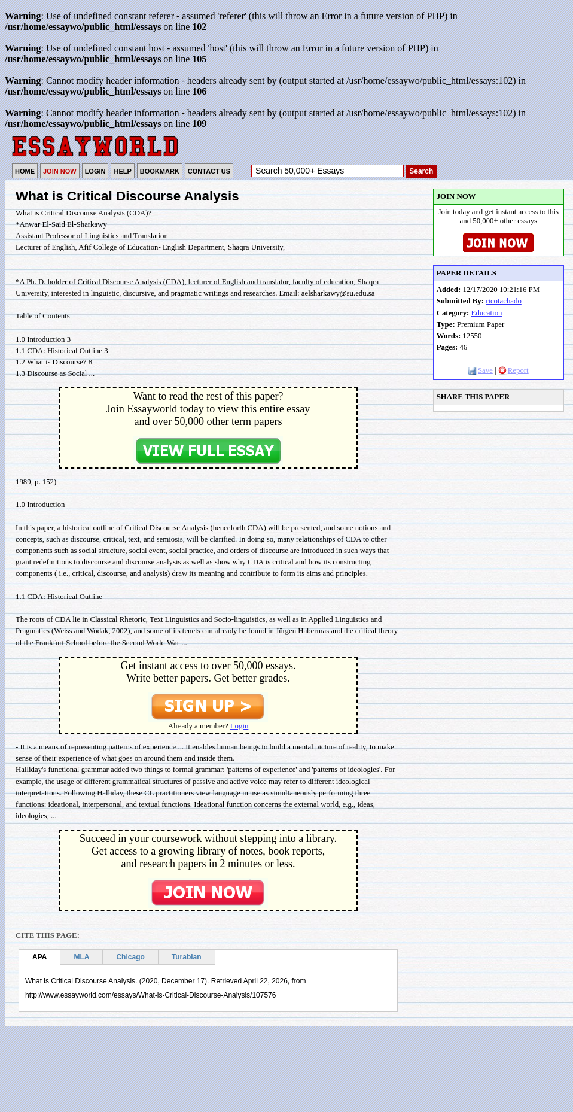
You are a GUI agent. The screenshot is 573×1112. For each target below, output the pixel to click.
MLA (81, 957)
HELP (122, 171)
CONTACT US (209, 171)
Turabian (187, 957)
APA (39, 957)
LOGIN (95, 171)
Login (239, 726)
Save (480, 370)
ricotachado (504, 301)
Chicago (130, 957)
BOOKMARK (159, 171)
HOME (25, 171)
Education (486, 313)
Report (513, 370)
